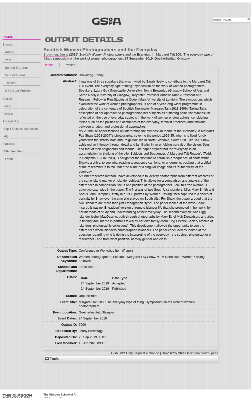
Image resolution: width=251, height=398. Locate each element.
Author (9, 52)
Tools (52, 359)
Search (7, 99)
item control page (206, 353)
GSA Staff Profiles (17, 91)
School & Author (16, 68)
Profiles (69, 65)
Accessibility (10, 121)
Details (48, 65)
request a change (146, 353)
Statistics (8, 144)
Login (9, 159)
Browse (7, 44)
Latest (6, 106)
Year (8, 60)
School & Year (15, 75)
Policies (7, 114)
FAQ (5, 136)
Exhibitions (86, 267)
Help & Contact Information (20, 129)
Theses (10, 83)
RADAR (7, 37)
